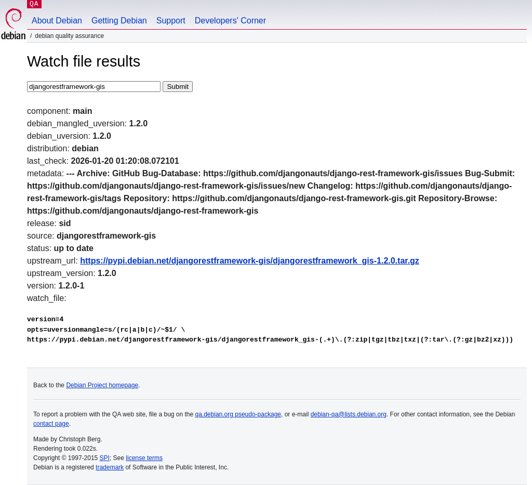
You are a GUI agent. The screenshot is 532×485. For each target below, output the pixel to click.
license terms (144, 458)
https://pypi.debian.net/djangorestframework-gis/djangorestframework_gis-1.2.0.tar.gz (249, 260)
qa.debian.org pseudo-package (238, 414)
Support (170, 20)
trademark (110, 467)
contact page (51, 423)
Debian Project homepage (102, 385)
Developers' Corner (230, 20)
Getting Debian (119, 20)
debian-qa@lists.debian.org (349, 414)
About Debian (57, 20)
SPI (105, 458)
